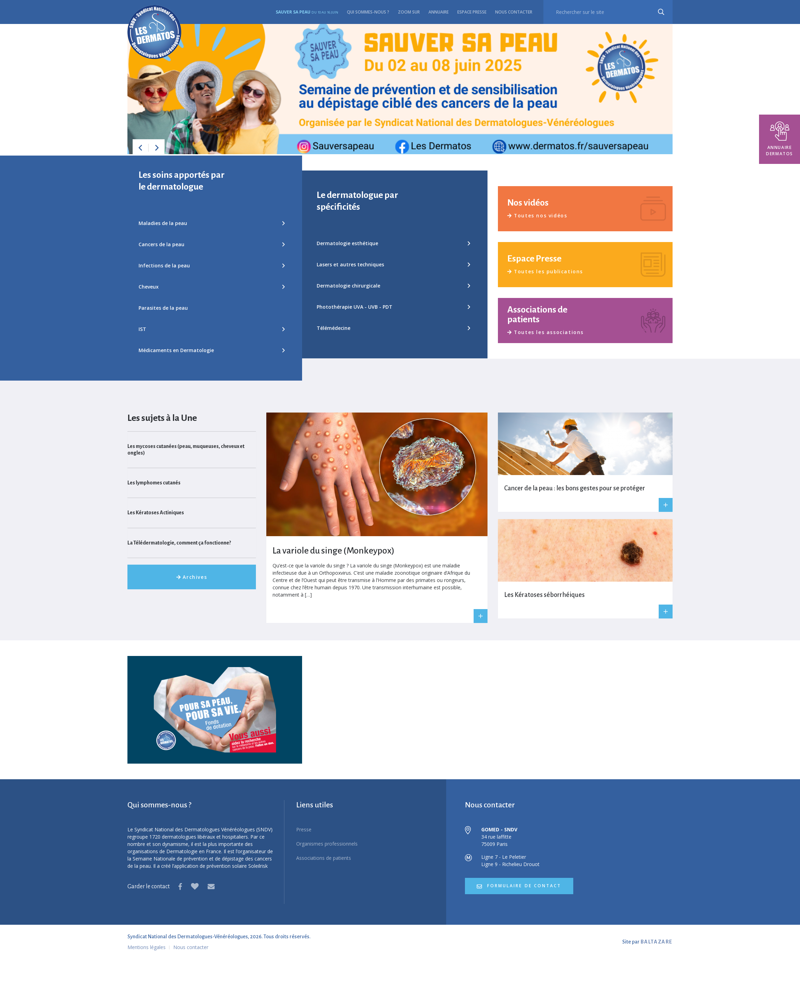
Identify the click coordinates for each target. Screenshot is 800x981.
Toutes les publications (545, 271)
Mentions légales (146, 947)
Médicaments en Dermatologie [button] (212, 350)
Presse (303, 829)
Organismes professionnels (327, 843)
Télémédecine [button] (393, 328)
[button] (140, 147)
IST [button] (212, 329)
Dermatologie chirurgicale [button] (393, 285)
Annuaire (438, 12)
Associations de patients (323, 858)
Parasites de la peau (163, 308)
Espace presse (471, 12)
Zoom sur (409, 12)
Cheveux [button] (212, 286)
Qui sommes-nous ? (368, 12)
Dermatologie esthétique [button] (393, 243)
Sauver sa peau (307, 12)
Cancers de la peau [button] (212, 244)
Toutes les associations (545, 332)
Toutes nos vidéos (537, 215)
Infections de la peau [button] (212, 265)
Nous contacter (513, 12)
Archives (191, 577)
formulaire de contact (519, 886)
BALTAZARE (657, 942)
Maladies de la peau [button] (212, 223)
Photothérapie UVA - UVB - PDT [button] (393, 307)
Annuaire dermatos (779, 139)
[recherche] (608, 12)
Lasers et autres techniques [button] (393, 264)
